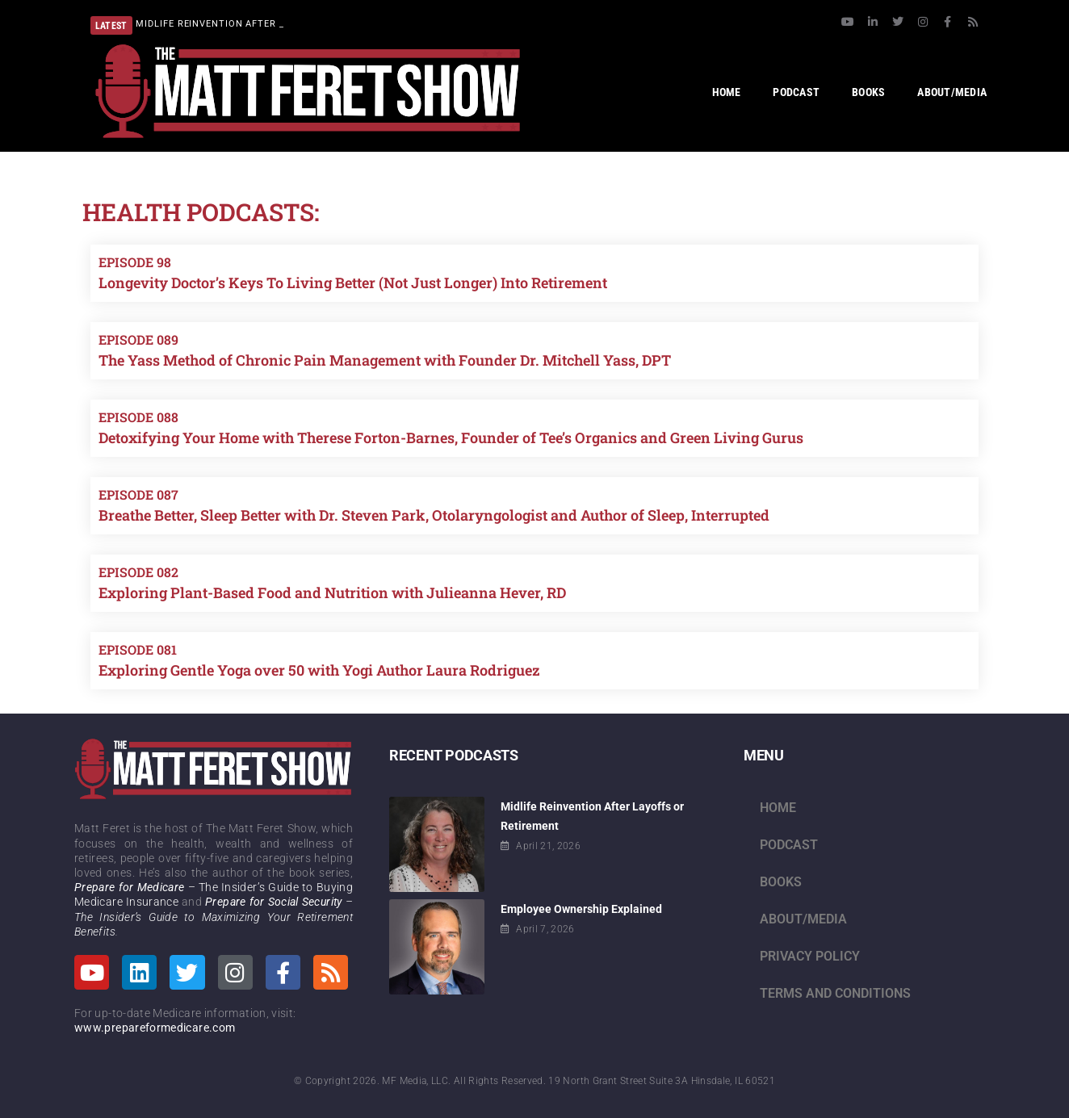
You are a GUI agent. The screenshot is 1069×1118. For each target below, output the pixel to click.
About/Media (803, 919)
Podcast (789, 844)
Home (778, 807)
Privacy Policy (810, 956)
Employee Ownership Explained (581, 908)
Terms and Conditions (835, 993)
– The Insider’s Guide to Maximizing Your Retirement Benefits (213, 916)
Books (781, 882)
